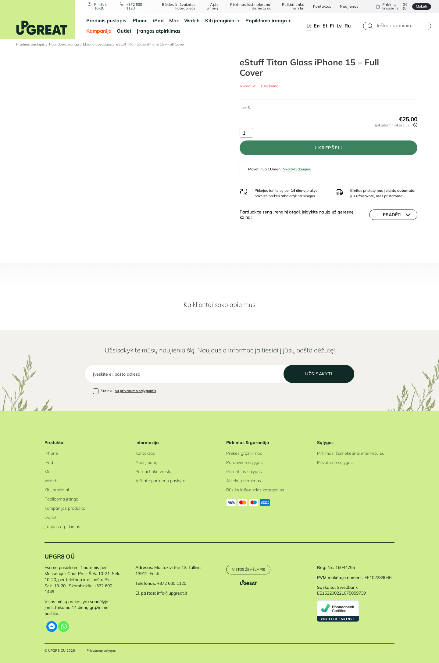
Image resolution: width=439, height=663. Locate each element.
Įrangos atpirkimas (158, 31)
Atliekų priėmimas (243, 480)
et (325, 26)
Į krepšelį (328, 148)
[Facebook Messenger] (51, 626)
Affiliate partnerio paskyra (160, 480)
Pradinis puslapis (106, 20)
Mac (174, 20)
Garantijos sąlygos (244, 471)
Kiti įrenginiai (220, 20)
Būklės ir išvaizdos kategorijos (178, 6)
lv (339, 26)
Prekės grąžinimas (244, 453)
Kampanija (99, 31)
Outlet (124, 31)
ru (347, 26)
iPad (158, 20)
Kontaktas (322, 6)
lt (308, 26)
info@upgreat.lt (172, 593)
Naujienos (349, 6)
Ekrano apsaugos (97, 44)
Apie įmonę (213, 6)
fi (332, 26)
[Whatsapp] (63, 626)
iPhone (139, 20)
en (317, 26)
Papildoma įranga (266, 20)
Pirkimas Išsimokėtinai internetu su (250, 6)
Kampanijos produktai (65, 508)
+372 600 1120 (134, 6)
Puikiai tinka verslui (293, 6)
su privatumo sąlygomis (135, 390)
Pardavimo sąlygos (244, 462)
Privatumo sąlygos (335, 462)
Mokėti (421, 6)
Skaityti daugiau (297, 169)
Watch (192, 20)
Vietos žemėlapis (248, 569)
